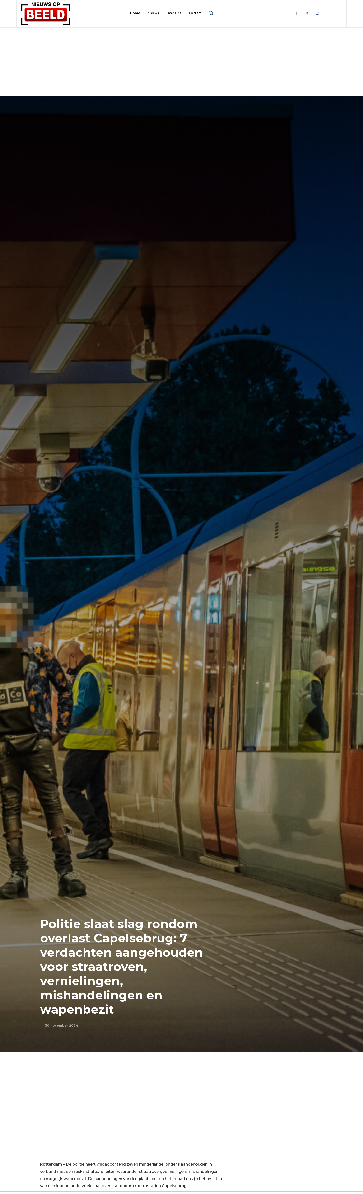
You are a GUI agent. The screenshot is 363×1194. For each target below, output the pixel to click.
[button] (210, 13)
